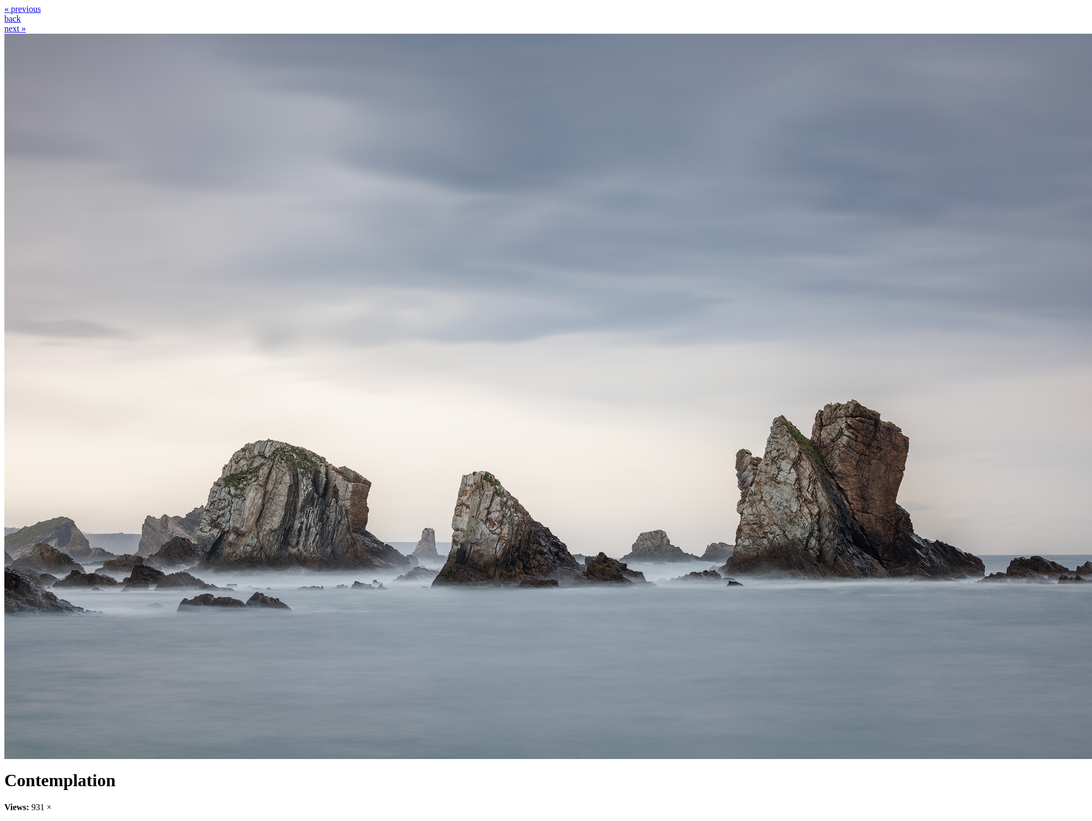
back (12, 18)
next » (15, 28)
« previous (22, 9)
